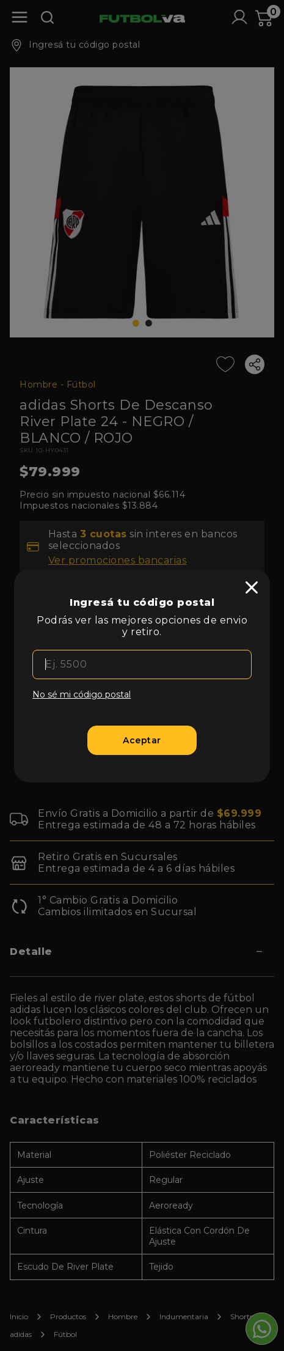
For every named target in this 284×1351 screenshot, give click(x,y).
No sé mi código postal (81, 694)
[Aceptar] (142, 740)
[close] (252, 587)
